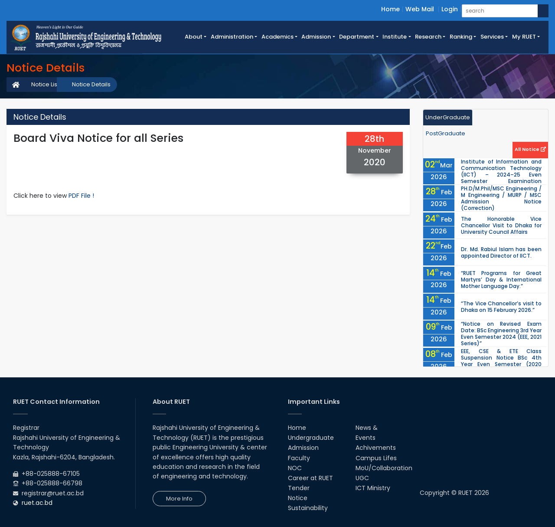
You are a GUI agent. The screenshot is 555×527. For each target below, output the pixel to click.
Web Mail (419, 9)
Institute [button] (394, 37)
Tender (299, 488)
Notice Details (91, 84)
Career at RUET (310, 478)
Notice (297, 498)
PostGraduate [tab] (445, 133)
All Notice (530, 149)
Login (449, 9)
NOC (295, 468)
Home (390, 9)
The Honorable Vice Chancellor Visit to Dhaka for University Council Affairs (501, 225)
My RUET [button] (524, 37)
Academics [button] (277, 37)
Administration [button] (232, 37)
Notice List (45, 84)
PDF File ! (81, 195)
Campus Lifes (376, 458)
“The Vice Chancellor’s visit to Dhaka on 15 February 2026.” (501, 306)
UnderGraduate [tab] (447, 117)
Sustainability (308, 508)
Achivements (376, 447)
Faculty (299, 458)
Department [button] (356, 37)
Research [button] (428, 37)
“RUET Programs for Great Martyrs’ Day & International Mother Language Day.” (501, 279)
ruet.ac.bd (37, 502)
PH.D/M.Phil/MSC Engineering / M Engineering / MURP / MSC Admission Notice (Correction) (501, 198)
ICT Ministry (373, 488)
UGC (362, 478)
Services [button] (492, 37)
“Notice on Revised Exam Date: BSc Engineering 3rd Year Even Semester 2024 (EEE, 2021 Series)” (501, 334)
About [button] (193, 37)
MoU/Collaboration (384, 468)
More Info (179, 498)
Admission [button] (316, 37)
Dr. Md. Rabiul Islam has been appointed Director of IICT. (501, 252)
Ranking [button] (461, 37)
